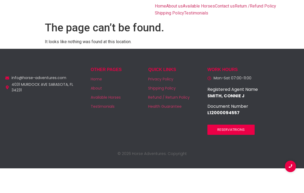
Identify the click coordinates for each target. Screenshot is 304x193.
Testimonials (196, 13)
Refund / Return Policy (169, 97)
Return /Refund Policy (255, 6)
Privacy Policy (160, 79)
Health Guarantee (165, 106)
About (96, 88)
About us (174, 6)
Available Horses (199, 6)
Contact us (225, 6)
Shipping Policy (169, 13)
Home (160, 6)
